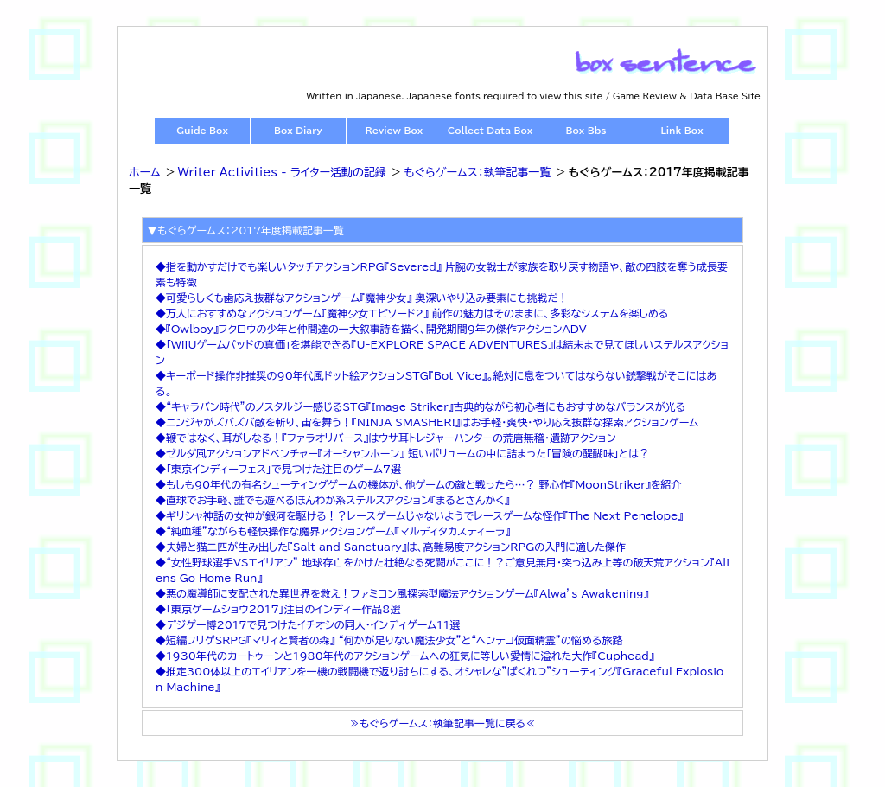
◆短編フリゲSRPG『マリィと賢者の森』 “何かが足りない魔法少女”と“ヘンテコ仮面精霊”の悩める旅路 (389, 640)
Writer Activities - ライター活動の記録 (282, 172)
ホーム (145, 172)
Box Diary (298, 130)
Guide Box (202, 130)
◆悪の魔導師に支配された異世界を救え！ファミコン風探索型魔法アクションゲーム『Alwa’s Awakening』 (402, 593)
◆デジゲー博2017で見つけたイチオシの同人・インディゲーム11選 (308, 624)
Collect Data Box (490, 130)
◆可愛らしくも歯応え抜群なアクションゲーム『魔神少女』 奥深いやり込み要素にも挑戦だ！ (362, 297)
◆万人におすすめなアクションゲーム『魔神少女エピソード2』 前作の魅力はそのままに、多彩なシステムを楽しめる (412, 313)
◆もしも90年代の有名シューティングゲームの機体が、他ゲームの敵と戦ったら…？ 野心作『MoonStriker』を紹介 (418, 484)
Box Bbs (586, 130)
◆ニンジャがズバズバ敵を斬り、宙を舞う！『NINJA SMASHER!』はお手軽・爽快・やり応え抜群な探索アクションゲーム (427, 422)
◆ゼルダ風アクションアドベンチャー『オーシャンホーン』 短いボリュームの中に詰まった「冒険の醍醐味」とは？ (402, 453)
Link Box (681, 130)
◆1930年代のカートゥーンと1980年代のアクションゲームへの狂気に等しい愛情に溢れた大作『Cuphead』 (405, 655)
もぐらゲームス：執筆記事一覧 (477, 172)
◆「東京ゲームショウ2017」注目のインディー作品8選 (278, 609)
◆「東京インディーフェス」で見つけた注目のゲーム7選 (278, 469)
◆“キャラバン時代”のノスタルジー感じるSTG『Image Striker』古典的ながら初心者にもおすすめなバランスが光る (420, 406)
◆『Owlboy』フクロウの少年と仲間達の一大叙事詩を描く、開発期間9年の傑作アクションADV (371, 328)
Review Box (394, 130)
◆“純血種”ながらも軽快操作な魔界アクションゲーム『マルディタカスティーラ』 (333, 531)
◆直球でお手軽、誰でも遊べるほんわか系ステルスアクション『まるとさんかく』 (332, 500)
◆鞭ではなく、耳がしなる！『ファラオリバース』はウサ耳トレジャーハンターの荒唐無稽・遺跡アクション (386, 437)
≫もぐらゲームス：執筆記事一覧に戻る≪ (442, 723)
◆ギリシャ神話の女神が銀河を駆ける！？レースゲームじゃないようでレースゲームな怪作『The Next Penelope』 (419, 515)
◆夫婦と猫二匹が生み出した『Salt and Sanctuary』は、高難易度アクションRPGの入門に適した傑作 (391, 546)
